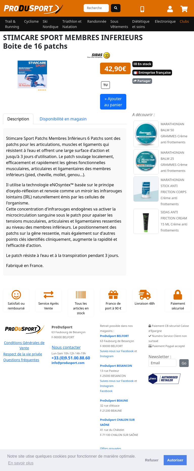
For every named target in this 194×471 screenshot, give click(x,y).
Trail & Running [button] (12, 24)
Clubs (184, 21)
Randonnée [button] (96, 21)
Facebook (106, 391)
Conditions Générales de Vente (24, 345)
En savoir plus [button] (21, 463)
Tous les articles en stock (81, 303)
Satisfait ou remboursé (16, 300)
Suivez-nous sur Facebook (117, 351)
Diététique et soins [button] (141, 24)
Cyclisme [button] (31, 21)
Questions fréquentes (21, 359)
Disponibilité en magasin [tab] (63, 119)
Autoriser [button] (175, 460)
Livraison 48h (145, 298)
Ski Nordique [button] (50, 24)
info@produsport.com (68, 363)
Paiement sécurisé (178, 300)
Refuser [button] (152, 460)
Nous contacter (66, 347)
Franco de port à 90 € (113, 300)
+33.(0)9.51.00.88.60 (71, 358)
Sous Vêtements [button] (119, 24)
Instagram (106, 356)
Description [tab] (18, 119)
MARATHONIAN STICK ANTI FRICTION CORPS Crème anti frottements (173, 191)
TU (105, 85)
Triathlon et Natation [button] (71, 24)
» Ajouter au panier (113, 102)
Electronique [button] (165, 21)
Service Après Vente (48, 300)
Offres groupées (110, 448)
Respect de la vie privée (22, 354)
